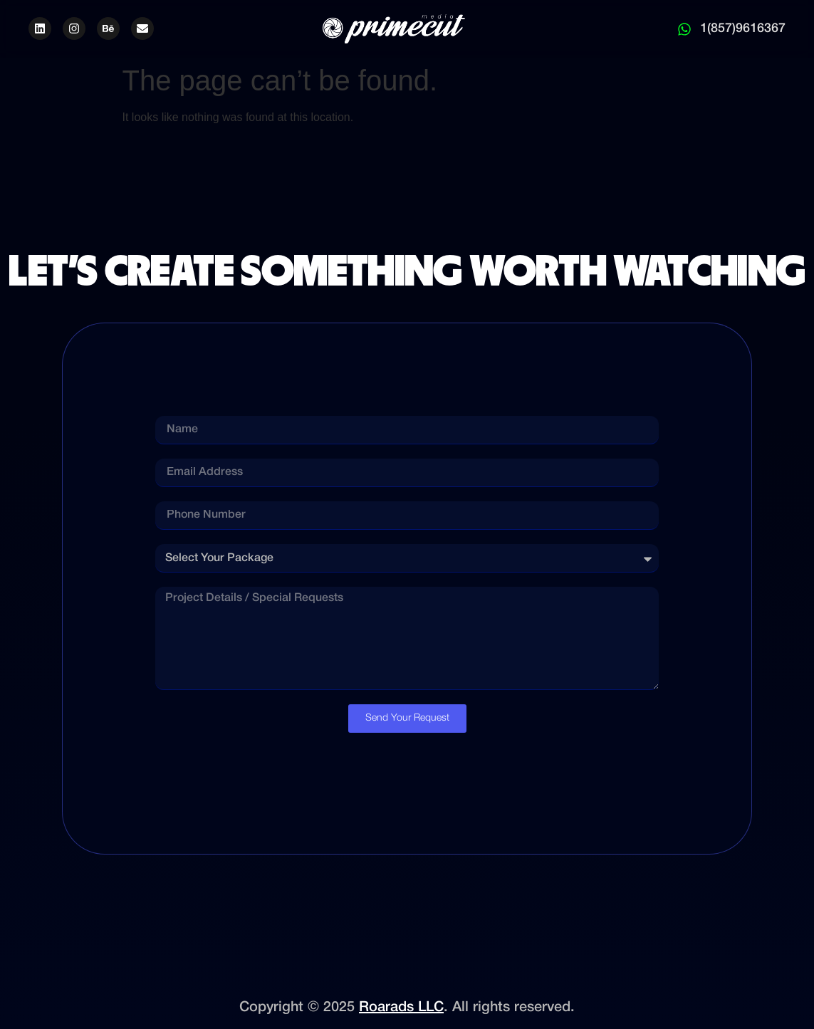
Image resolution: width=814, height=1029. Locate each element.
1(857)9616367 (743, 28)
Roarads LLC (401, 1007)
